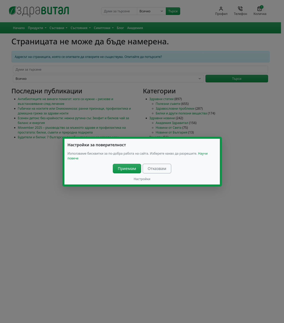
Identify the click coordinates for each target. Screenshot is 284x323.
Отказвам (157, 168)
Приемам (127, 168)
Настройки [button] (142, 179)
